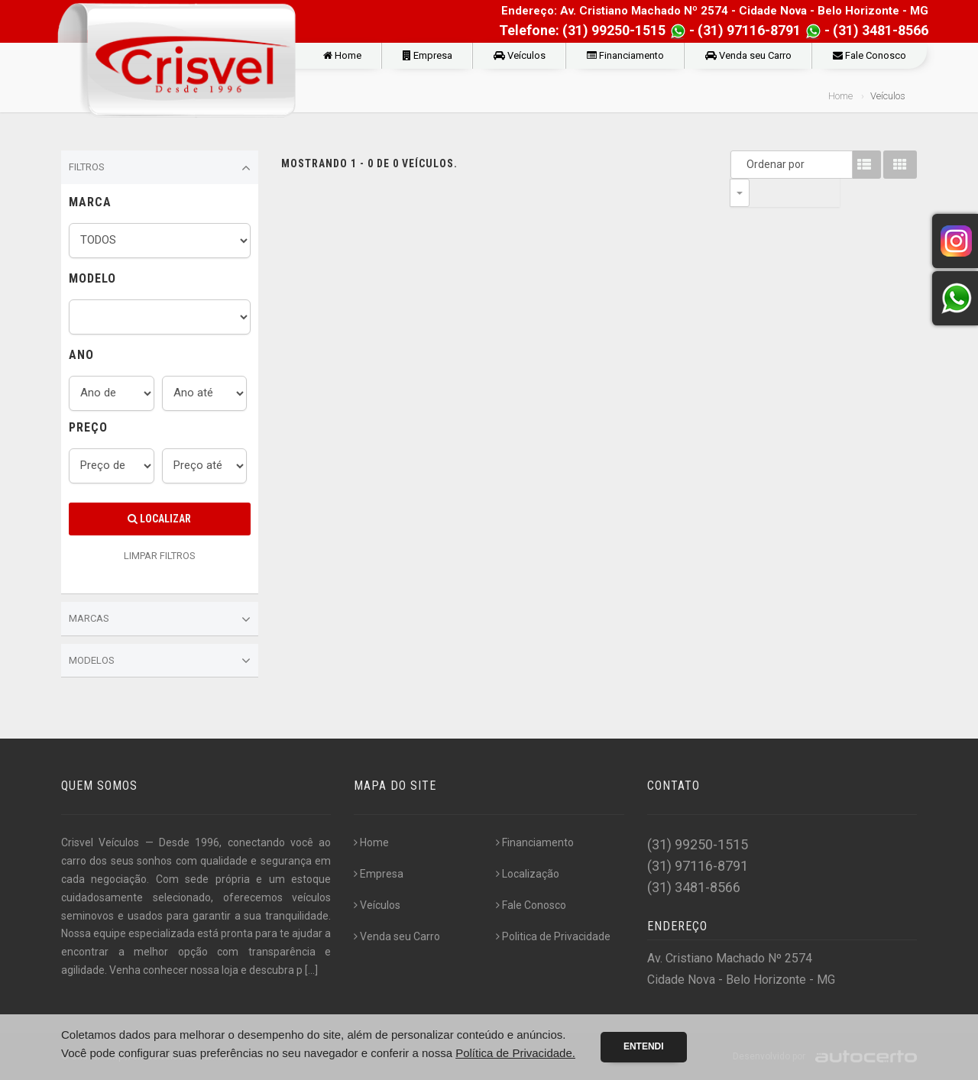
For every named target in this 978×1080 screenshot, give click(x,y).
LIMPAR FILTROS (160, 555)
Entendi (643, 1046)
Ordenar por (743, 164)
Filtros (160, 168)
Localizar (159, 519)
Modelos (160, 661)
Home (342, 55)
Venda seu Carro (748, 55)
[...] (311, 970)
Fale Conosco (869, 55)
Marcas (160, 619)
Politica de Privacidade (553, 936)
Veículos (520, 55)
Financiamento (625, 55)
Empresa (427, 55)
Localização (527, 874)
